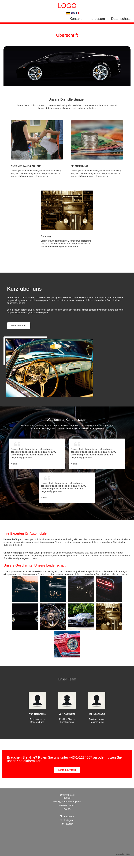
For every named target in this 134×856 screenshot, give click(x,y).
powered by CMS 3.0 (123, 854)
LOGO (67, 5)
